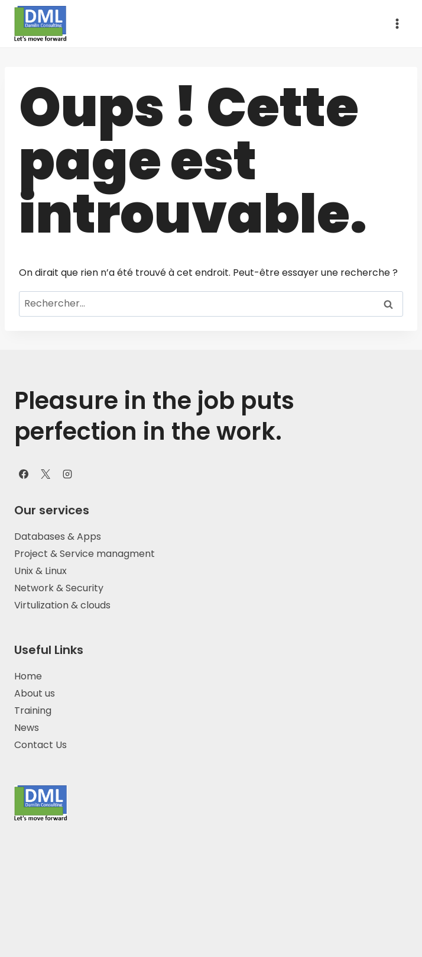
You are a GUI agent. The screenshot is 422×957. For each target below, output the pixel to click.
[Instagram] (67, 474)
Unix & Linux (40, 571)
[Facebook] (23, 474)
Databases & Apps (57, 536)
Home (28, 676)
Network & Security (58, 588)
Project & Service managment (84, 553)
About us (34, 693)
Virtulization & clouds (63, 605)
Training (32, 710)
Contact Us (40, 745)
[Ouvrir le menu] (397, 23)
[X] (45, 474)
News (26, 727)
